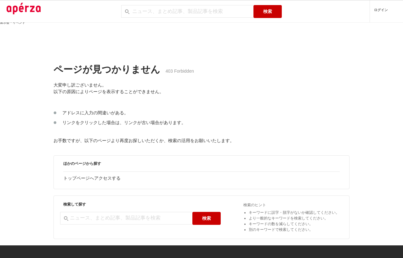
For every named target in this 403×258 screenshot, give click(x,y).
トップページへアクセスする (92, 178)
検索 (267, 11)
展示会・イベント (12, 22)
